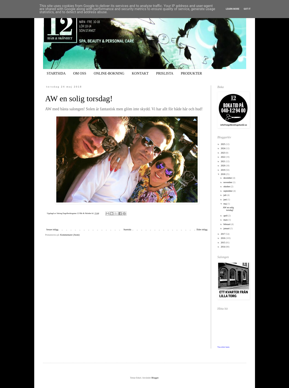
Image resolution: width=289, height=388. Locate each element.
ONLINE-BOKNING (109, 73)
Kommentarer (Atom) (69, 235)
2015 (223, 242)
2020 (223, 165)
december (227, 178)
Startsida (127, 229)
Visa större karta (223, 347)
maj (225, 203)
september (228, 191)
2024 (223, 148)
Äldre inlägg (201, 229)
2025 (223, 144)
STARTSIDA (56, 73)
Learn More (232, 9)
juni (225, 199)
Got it (247, 9)
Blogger (155, 378)
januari (226, 228)
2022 (223, 157)
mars (225, 220)
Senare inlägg (52, 229)
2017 (223, 234)
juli (225, 195)
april (225, 215)
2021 (223, 161)
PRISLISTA (164, 73)
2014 (223, 247)
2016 (223, 238)
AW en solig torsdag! (79, 98)
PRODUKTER (191, 73)
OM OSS (79, 73)
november (228, 182)
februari (227, 224)
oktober (227, 186)
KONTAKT (140, 73)
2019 (223, 170)
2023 (223, 153)
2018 (223, 174)
